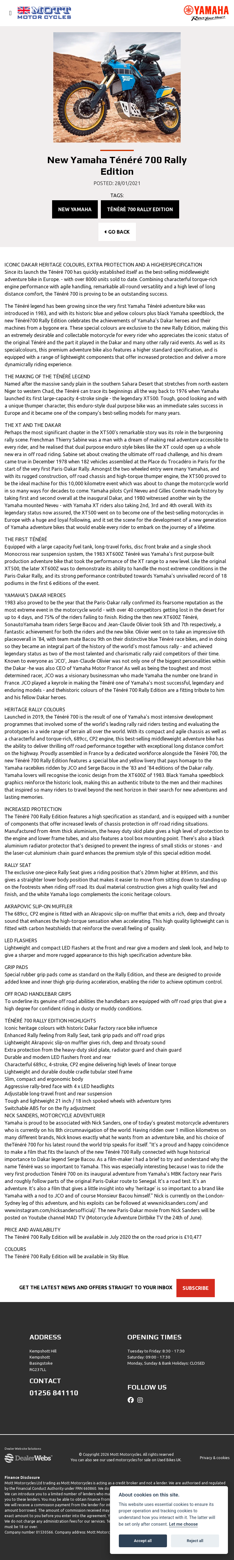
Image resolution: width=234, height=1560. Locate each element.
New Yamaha (75, 209)
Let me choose (183, 1524)
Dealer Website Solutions (23, 1449)
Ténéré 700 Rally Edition (140, 209)
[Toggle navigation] (7, 13)
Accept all (143, 1540)
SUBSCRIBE (198, 1288)
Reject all (195, 1540)
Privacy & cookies (214, 1458)
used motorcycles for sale (129, 1460)
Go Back (117, 232)
